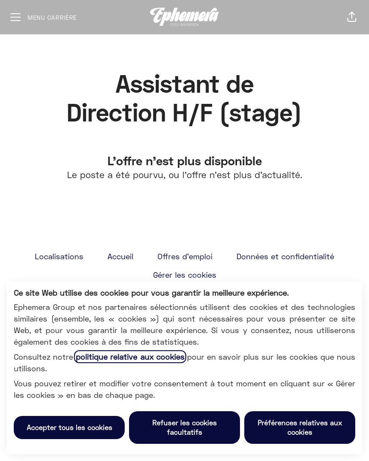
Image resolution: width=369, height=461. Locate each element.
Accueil (120, 256)
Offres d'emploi (184, 256)
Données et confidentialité (285, 256)
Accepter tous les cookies (69, 427)
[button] (352, 17)
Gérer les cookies (184, 274)
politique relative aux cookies (130, 356)
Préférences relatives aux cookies (300, 427)
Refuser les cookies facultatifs (184, 427)
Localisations (59, 256)
